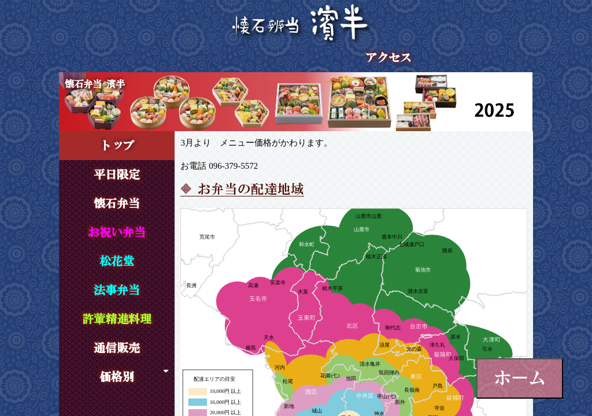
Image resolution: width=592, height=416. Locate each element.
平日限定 (117, 174)
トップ (116, 145)
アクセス (388, 58)
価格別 (116, 376)
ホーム (520, 378)
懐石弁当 (117, 203)
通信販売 (117, 348)
